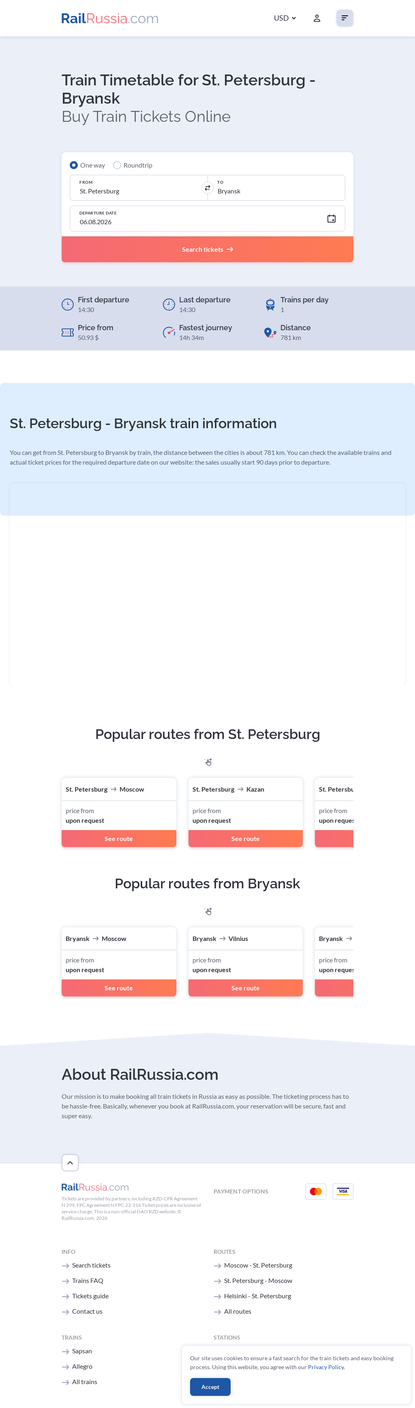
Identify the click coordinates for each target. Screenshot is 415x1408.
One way (92, 165)
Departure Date (98, 212)
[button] (285, 18)
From (85, 182)
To (220, 182)
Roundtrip (138, 165)
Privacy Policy (326, 1366)
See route (119, 838)
